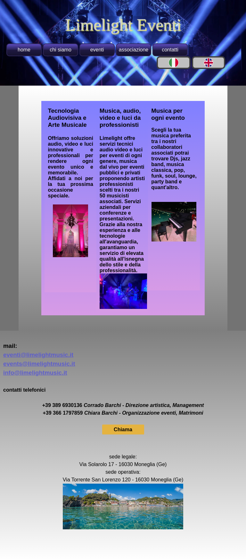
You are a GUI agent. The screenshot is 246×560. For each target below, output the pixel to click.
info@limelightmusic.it (35, 372)
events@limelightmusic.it (39, 363)
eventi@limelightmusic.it (38, 354)
